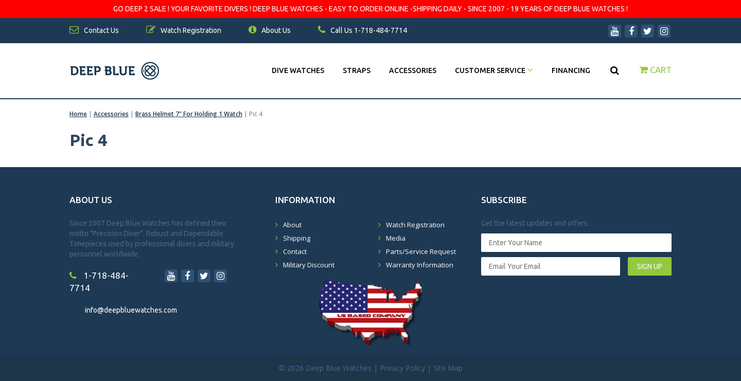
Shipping (296, 238)
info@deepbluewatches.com (131, 310)
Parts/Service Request (421, 251)
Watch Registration (415, 224)
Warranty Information (419, 264)
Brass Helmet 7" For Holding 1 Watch (188, 114)
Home (78, 114)
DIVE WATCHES (298, 70)
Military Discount (308, 264)
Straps (356, 70)
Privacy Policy (402, 368)
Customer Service (494, 70)
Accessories (412, 70)
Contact (295, 251)
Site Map (448, 368)
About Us (270, 30)
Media (395, 238)
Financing (571, 70)
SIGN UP (649, 266)
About (292, 224)
